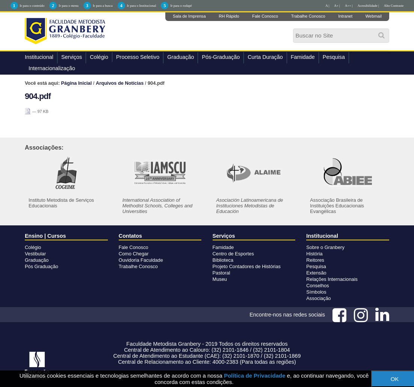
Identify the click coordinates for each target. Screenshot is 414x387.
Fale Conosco (265, 16)
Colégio (99, 57)
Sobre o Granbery (325, 247)
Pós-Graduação (221, 57)
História (314, 253)
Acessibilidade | (368, 6)
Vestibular (35, 253)
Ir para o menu (69, 6)
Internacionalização (52, 68)
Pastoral (221, 273)
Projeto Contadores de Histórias (247, 266)
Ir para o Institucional (141, 6)
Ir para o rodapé (181, 6)
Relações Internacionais (332, 279)
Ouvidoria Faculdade (141, 260)
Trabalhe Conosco (308, 16)
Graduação (180, 57)
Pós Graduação (41, 266)
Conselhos (317, 285)
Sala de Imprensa (189, 16)
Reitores (315, 260)
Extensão (316, 273)
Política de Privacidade (254, 375)
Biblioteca (223, 260)
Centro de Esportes (233, 253)
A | (327, 6)
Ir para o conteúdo (32, 6)
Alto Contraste (394, 6)
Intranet (345, 16)
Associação (318, 298)
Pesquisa (334, 57)
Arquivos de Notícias (120, 83)
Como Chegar (134, 253)
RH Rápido (229, 16)
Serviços (71, 57)
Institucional (39, 57)
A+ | (337, 6)
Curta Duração (265, 57)
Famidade (303, 57)
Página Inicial (76, 83)
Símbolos (316, 292)
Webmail (374, 16)
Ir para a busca (103, 6)
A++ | (349, 6)
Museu (220, 279)
